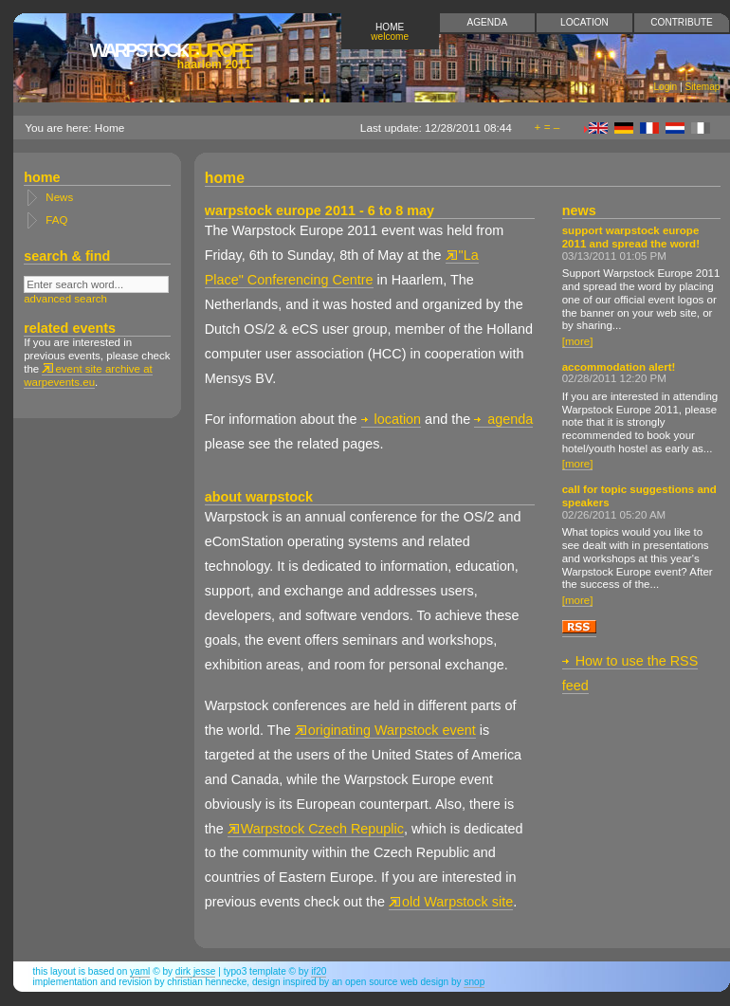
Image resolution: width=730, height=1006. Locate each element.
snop (474, 982)
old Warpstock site (451, 901)
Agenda (487, 22)
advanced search (65, 298)
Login (666, 87)
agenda (503, 419)
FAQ (56, 220)
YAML (140, 971)
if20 (318, 971)
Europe (169, 55)
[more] (577, 341)
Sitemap (702, 87)
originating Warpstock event (385, 730)
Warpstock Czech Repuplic (316, 828)
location (391, 419)
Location (584, 22)
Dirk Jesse (195, 971)
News (59, 197)
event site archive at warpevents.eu (88, 375)
